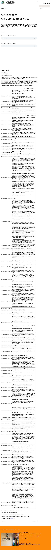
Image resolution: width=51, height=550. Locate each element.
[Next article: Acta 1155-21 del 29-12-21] (34, 521)
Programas (6, 6)
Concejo (10, 6)
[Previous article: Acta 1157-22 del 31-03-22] (3, 521)
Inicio (2, 6)
